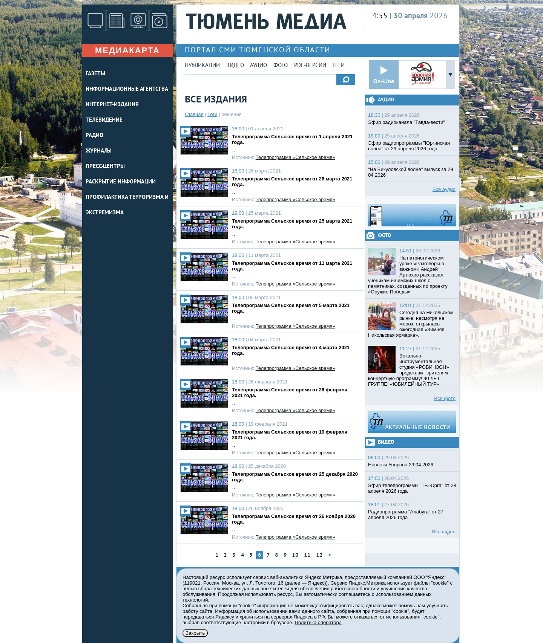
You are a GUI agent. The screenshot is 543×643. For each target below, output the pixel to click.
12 (319, 555)
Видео (235, 65)
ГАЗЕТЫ (95, 74)
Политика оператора (318, 622)
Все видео (444, 532)
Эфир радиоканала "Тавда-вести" (406, 122)
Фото (280, 65)
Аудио (258, 65)
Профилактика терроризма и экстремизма (127, 205)
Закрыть (195, 633)
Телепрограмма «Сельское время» (295, 157)
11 (307, 555)
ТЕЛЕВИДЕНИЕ (104, 120)
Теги (338, 65)
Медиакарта (127, 50)
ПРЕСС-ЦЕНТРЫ (105, 166)
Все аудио (444, 189)
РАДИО (94, 135)
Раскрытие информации (121, 182)
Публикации (202, 65)
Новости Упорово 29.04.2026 (400, 464)
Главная (194, 114)
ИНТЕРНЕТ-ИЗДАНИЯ (112, 104)
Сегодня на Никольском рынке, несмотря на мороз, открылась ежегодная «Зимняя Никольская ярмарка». (411, 324)
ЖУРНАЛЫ (99, 151)
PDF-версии (310, 65)
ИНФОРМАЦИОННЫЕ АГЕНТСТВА (127, 89)
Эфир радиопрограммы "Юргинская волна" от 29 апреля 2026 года (409, 145)
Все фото (445, 398)
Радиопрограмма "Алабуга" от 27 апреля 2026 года (405, 514)
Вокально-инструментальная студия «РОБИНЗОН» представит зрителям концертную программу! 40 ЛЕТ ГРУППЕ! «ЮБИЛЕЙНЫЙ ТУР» (408, 370)
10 (295, 555)
